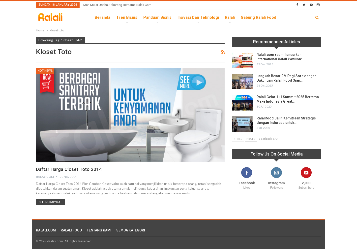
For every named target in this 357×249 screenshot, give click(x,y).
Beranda (102, 17)
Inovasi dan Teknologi (198, 17)
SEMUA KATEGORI (130, 230)
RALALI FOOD (71, 230)
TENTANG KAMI (99, 230)
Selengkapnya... (50, 202)
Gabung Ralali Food (258, 17)
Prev (238, 138)
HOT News (45, 70)
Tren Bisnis (126, 17)
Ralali (230, 17)
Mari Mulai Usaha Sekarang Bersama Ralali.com (117, 5)
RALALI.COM (46, 230)
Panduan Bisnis (157, 17)
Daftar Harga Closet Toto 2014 (70, 169)
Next (250, 138)
